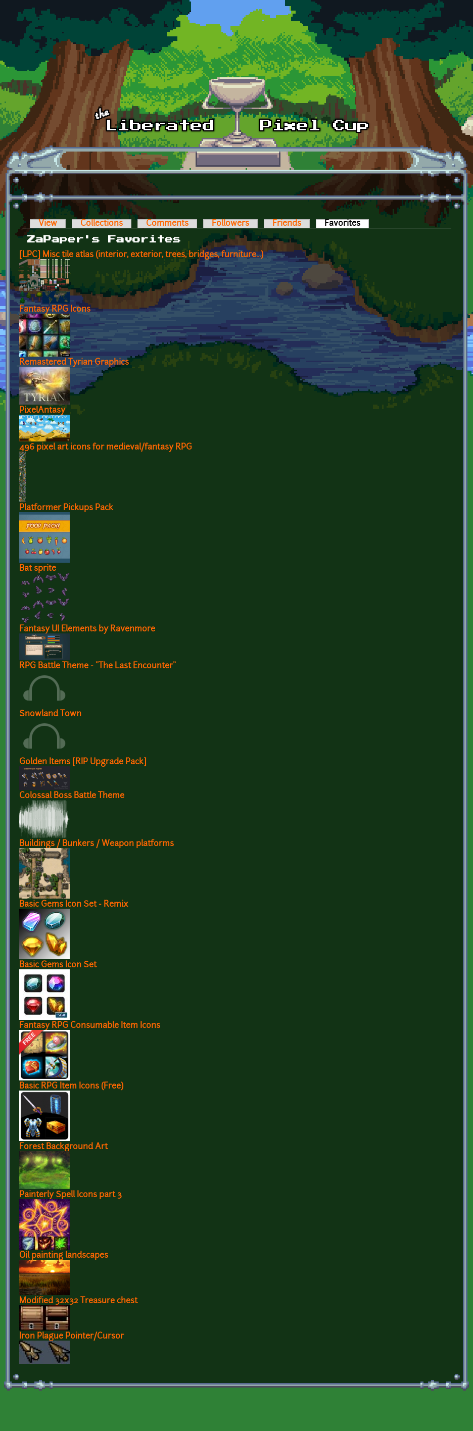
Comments (167, 224)
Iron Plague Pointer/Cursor (71, 1337)
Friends (286, 224)
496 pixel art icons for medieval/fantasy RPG (105, 447)
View (47, 224)
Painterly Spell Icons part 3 (70, 1195)
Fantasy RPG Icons (54, 310)
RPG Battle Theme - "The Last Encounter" (97, 666)
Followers (230, 224)
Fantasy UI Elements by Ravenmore (87, 629)
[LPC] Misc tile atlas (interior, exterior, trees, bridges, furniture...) (141, 255)
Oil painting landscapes (63, 1256)
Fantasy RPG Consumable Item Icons (89, 1026)
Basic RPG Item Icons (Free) (71, 1086)
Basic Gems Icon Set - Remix (73, 905)
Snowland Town (50, 714)
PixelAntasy (42, 411)
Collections (101, 224)
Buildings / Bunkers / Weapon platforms (96, 844)
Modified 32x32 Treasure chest (78, 1301)
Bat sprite (37, 569)
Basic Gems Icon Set (58, 965)
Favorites (346, 224)
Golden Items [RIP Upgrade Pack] (83, 762)
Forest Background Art (63, 1147)
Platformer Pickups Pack (66, 508)
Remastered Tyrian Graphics (74, 363)
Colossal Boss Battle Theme (71, 796)
